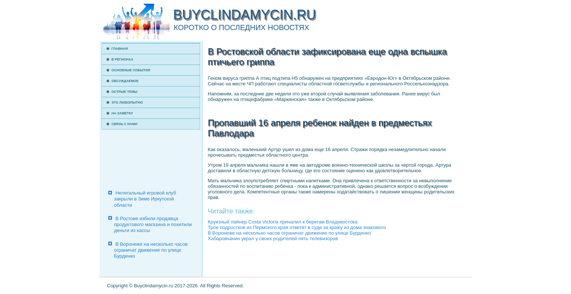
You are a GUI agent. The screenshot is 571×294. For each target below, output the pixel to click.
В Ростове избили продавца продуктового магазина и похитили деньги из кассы (153, 224)
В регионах (123, 59)
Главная (120, 48)
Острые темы (125, 92)
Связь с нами (125, 124)
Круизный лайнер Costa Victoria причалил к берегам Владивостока (283, 222)
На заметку (122, 113)
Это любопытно (127, 102)
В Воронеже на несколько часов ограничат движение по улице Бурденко (151, 250)
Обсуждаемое (125, 81)
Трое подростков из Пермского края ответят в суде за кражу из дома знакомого (297, 227)
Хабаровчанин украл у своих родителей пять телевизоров (273, 238)
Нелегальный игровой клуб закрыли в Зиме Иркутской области (145, 199)
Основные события (131, 70)
